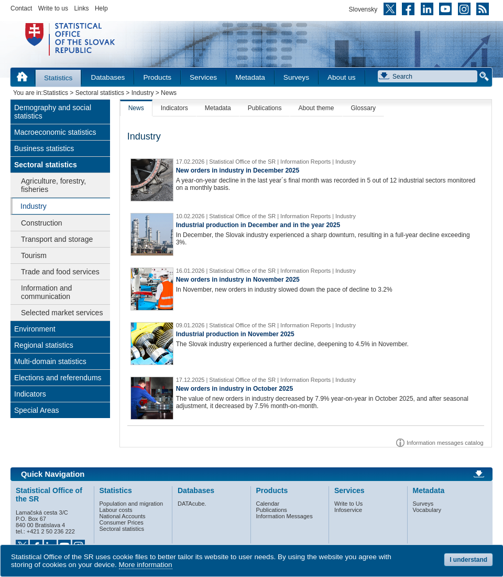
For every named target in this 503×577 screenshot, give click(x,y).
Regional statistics (43, 345)
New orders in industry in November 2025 (238, 279)
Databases (108, 77)
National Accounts (123, 516)
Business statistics (44, 148)
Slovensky (363, 9)
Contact (21, 8)
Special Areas (36, 410)
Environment (35, 329)
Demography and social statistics (52, 111)
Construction (41, 223)
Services (203, 77)
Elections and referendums (58, 377)
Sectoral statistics (99, 93)
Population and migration (131, 503)
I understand (468, 559)
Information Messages (284, 516)
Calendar (268, 503)
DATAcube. (192, 503)
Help (101, 8)
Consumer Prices (122, 522)
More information (145, 565)
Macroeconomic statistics (55, 132)
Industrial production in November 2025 (235, 334)
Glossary (363, 108)
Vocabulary (427, 510)
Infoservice (348, 510)
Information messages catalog (445, 443)
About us (341, 77)
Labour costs (116, 510)
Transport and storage (57, 239)
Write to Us (348, 503)
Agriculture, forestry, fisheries (53, 185)
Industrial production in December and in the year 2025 (258, 225)
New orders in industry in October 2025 (234, 388)
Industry (143, 93)
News (136, 108)
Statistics (58, 78)
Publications (265, 108)
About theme (316, 108)
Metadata (250, 77)
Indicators (30, 394)
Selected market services (62, 312)
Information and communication (46, 292)
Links (81, 8)
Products (157, 77)
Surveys (296, 77)
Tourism (34, 255)
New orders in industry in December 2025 (237, 170)
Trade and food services (60, 272)
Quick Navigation (52, 474)
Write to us (53, 8)
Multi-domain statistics (50, 361)
